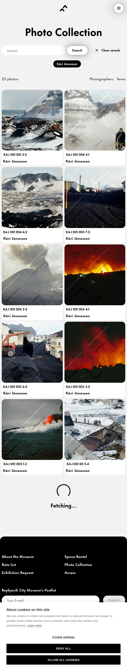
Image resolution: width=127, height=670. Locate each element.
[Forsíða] (63, 8)
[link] (18, 556)
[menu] (119, 8)
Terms (121, 78)
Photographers (101, 78)
